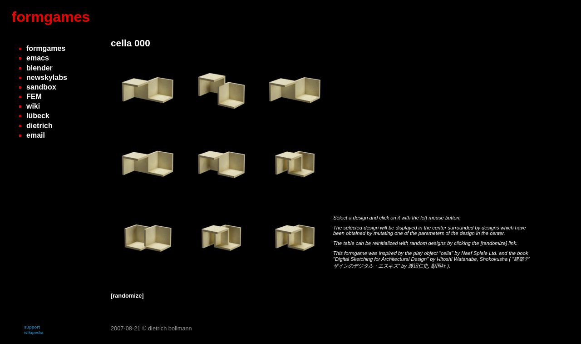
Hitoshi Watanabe (457, 259)
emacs (37, 58)
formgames (51, 17)
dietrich (39, 126)
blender (39, 68)
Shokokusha (494, 259)
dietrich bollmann (170, 328)
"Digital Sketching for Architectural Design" (381, 259)
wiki (33, 106)
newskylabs (46, 77)
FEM (34, 96)
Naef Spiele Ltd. (480, 253)
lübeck (37, 116)
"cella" (446, 253)
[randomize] (494, 243)
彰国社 (439, 266)
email (35, 135)
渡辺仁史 (418, 266)
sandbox (41, 87)
